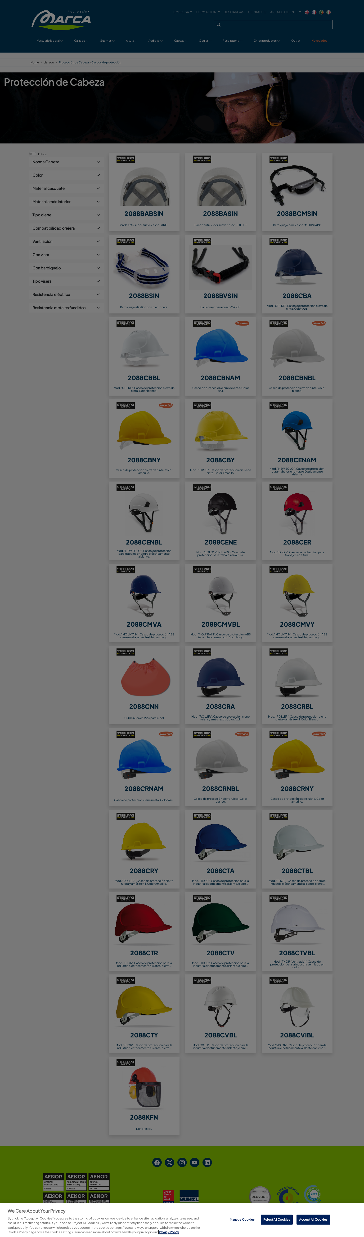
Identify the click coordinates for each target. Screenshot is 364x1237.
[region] (182, 1220)
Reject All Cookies (276, 1219)
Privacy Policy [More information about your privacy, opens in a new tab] (169, 1232)
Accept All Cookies (313, 1219)
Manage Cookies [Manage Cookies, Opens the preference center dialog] (242, 1219)
